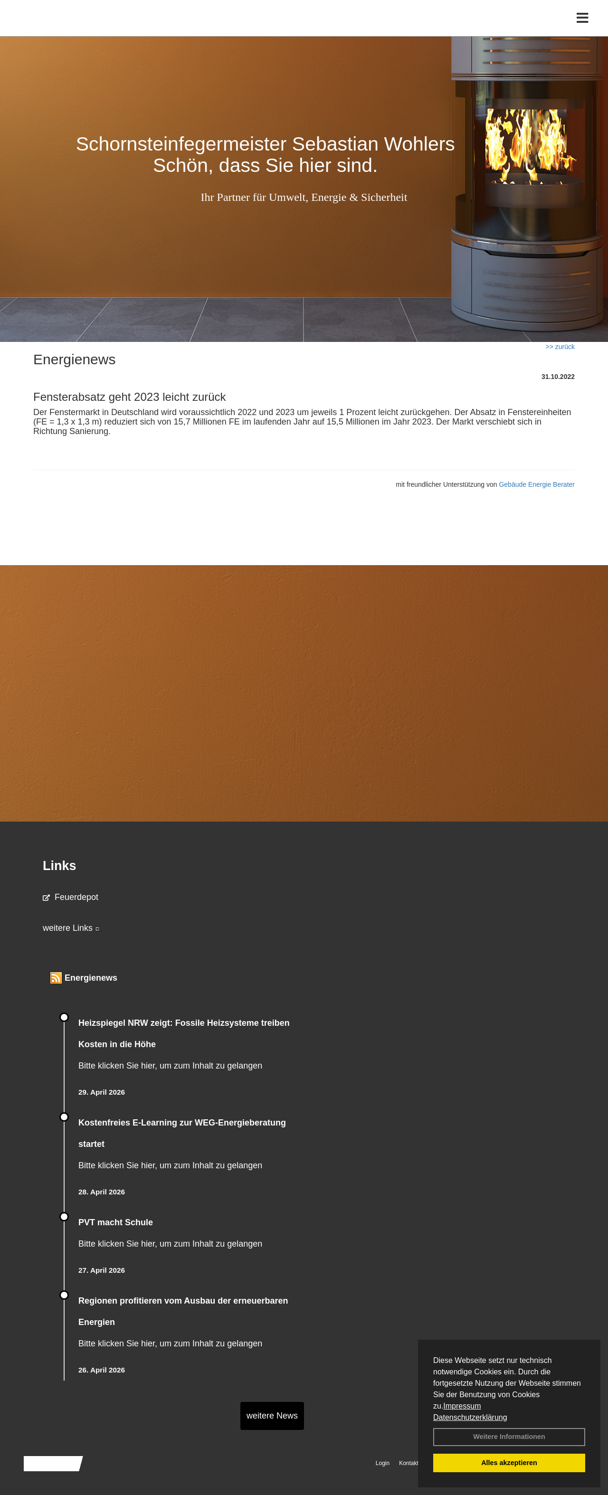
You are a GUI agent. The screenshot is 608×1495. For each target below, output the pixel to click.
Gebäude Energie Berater (537, 484)
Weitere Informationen (509, 1436)
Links (59, 866)
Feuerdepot (70, 897)
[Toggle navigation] (582, 27)
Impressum (462, 1406)
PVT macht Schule (115, 1222)
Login (383, 1463)
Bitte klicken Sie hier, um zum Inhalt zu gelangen (170, 1065)
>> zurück (560, 346)
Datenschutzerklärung (470, 1417)
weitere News (272, 1415)
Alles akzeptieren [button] (509, 1463)
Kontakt (408, 1463)
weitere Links (71, 928)
